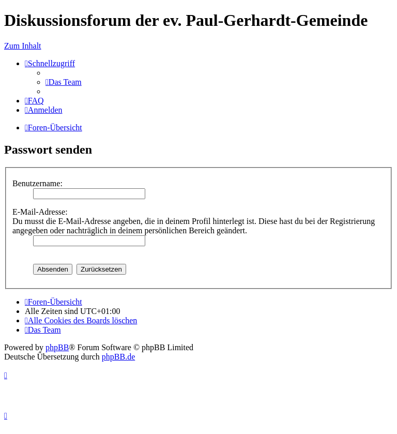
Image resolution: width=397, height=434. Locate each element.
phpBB (57, 347)
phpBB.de (118, 356)
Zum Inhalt (22, 45)
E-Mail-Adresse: (40, 211)
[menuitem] (63, 82)
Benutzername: (37, 183)
